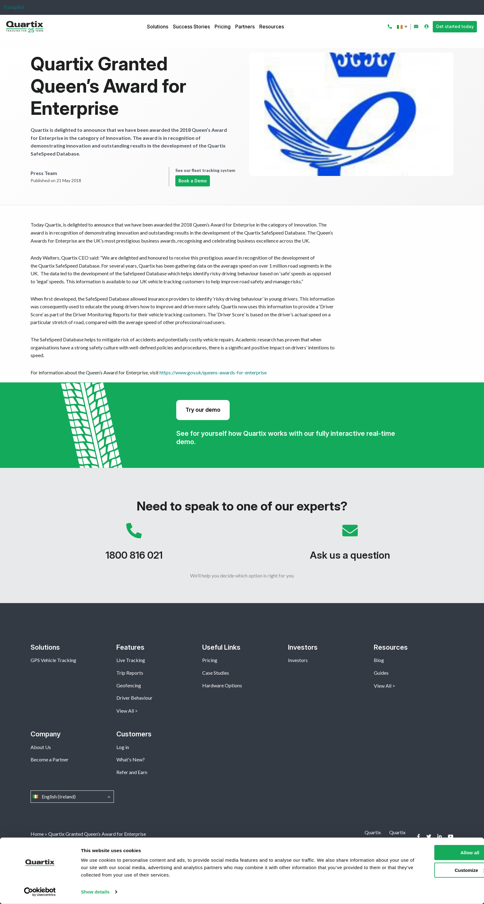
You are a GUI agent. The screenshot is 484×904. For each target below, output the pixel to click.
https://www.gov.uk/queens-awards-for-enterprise (213, 372)
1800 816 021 (134, 545)
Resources (271, 26)
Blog (379, 660)
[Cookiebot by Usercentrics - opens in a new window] (40, 892)
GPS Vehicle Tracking (53, 660)
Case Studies (215, 673)
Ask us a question (350, 545)
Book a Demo (192, 180)
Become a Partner (50, 759)
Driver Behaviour (134, 698)
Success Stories (191, 26)
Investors (298, 660)
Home (37, 834)
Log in (122, 747)
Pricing (223, 26)
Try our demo (203, 409)
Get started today (455, 26)
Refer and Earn (131, 772)
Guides (381, 673)
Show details (95, 891)
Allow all (432, 852)
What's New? (130, 759)
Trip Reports (129, 673)
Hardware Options (222, 685)
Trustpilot (13, 7)
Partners (245, 26)
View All (125, 711)
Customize (432, 870)
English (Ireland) (403, 27)
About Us (41, 747)
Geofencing (128, 685)
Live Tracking (130, 660)
